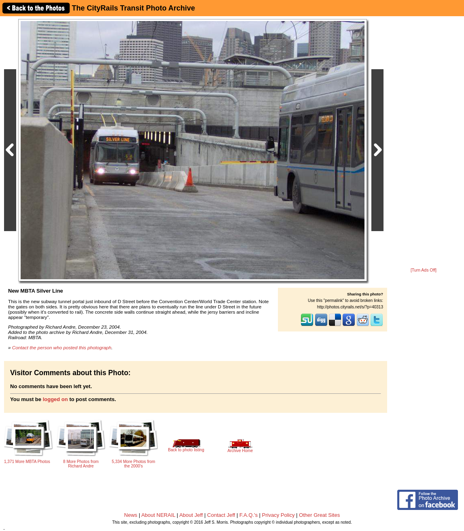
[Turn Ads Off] (423, 270)
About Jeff (191, 515)
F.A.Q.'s (248, 515)
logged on (55, 399)
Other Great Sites (319, 515)
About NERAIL (158, 515)
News (131, 515)
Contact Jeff (221, 515)
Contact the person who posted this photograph (62, 347)
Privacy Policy (278, 515)
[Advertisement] (423, 142)
